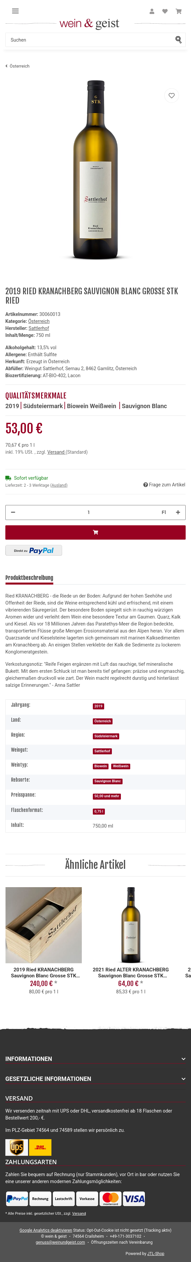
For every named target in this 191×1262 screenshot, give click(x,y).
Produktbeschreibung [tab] (29, 578)
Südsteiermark (43, 405)
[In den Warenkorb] (95, 532)
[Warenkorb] (179, 11)
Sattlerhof (102, 751)
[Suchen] (90, 40)
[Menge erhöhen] (178, 512)
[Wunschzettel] (165, 11)
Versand (56, 452)
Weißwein (104, 405)
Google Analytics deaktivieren (46, 1230)
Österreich (38, 321)
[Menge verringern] (13, 512)
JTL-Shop (155, 1253)
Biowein (78, 405)
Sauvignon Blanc (144, 405)
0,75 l (98, 811)
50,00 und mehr (106, 796)
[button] (152, 11)
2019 (12, 405)
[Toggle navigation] (15, 8)
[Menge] (88, 512)
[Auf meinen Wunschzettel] (171, 95)
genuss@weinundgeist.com (60, 1242)
